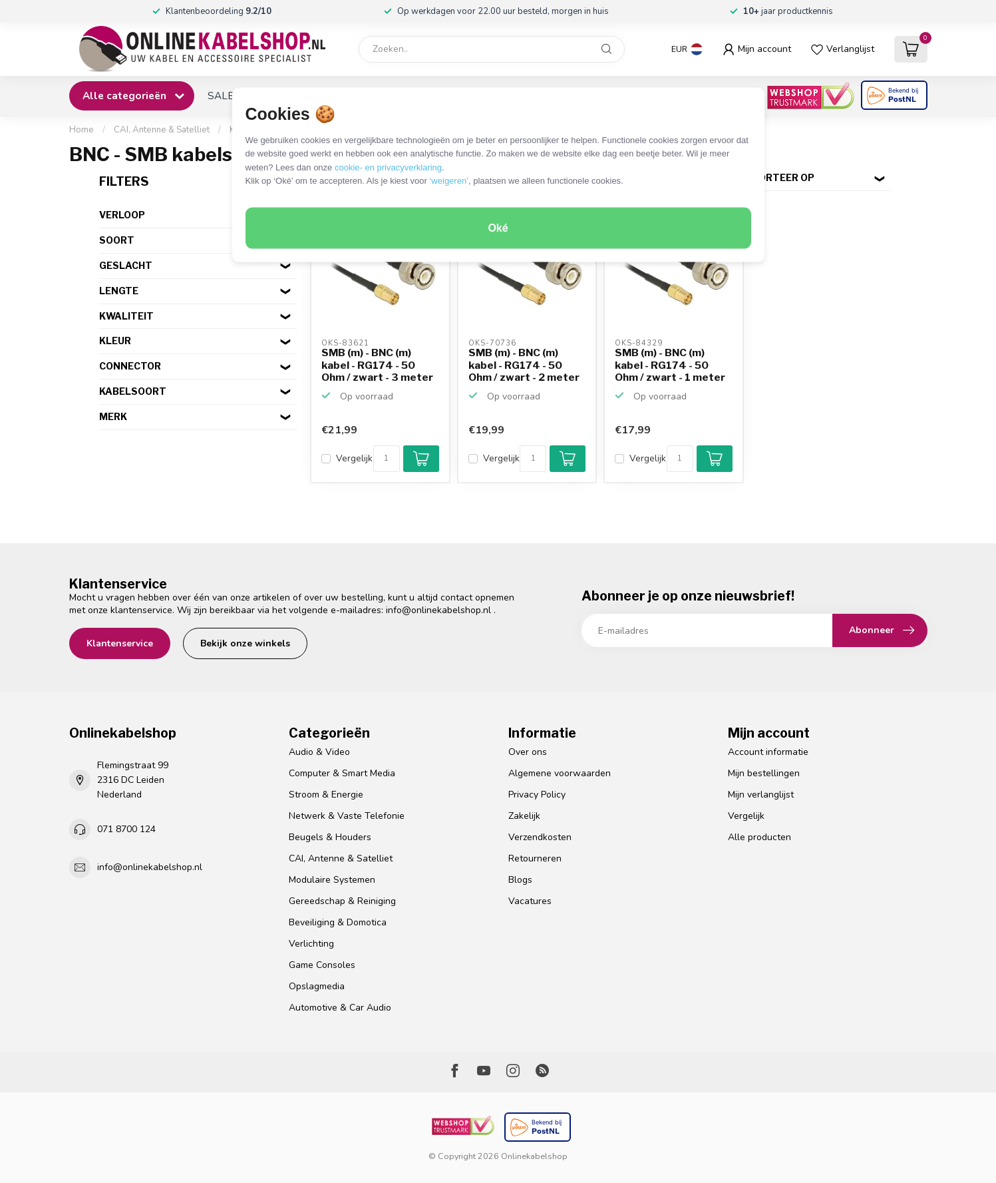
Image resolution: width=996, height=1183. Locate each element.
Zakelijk (524, 816)
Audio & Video (319, 752)
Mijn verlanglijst (761, 794)
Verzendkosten (540, 837)
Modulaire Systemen (332, 879)
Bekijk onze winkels (245, 643)
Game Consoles (322, 965)
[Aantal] (386, 458)
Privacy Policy (537, 794)
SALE (221, 96)
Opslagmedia (317, 986)
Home (81, 130)
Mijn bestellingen (764, 773)
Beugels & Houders (330, 837)
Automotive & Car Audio (340, 1007)
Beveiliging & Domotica (338, 922)
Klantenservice (119, 643)
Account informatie (768, 752)
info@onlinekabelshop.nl (438, 610)
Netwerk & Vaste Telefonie (347, 816)
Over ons (527, 752)
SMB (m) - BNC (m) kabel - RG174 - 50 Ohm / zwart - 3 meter (377, 365)
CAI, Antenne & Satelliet (162, 130)
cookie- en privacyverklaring (388, 167)
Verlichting (311, 943)
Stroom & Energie (326, 794)
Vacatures (530, 901)
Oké (498, 228)
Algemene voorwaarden (559, 773)
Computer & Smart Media (342, 773)
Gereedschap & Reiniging (342, 901)
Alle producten (759, 837)
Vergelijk (354, 458)
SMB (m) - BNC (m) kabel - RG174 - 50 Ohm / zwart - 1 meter (670, 365)
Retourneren (535, 858)
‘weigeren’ (448, 181)
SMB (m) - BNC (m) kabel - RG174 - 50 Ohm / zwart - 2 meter (524, 365)
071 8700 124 (126, 829)
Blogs (520, 879)
